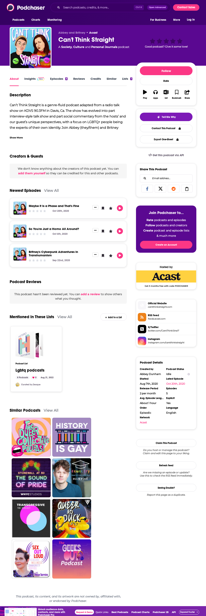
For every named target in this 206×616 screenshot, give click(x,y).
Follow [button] (166, 71)
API (174, 612)
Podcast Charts (140, 612)
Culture (78, 47)
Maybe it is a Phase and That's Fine (54, 206)
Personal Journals (104, 47)
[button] (19, 20)
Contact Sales (186, 7)
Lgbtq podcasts (29, 370)
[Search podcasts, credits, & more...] (98, 7)
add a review (90, 294)
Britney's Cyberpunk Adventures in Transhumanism (53, 253)
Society (66, 47)
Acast (93, 32)
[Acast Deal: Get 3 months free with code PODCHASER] (166, 278)
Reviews (79, 79)
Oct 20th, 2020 (175, 383)
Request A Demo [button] (84, 612)
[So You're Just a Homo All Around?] (19, 231)
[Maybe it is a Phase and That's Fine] (19, 208)
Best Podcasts (119, 612)
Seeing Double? (166, 487)
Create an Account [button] (166, 244)
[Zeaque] (17, 385)
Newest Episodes (25, 190)
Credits (96, 79)
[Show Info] (188, 374)
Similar (111, 79)
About (14, 79)
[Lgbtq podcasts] (29, 345)
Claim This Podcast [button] (166, 443)
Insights (30, 79)
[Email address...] (166, 178)
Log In (191, 19)
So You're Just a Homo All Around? (54, 229)
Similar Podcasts (25, 410)
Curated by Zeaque (30, 384)
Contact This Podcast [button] (166, 128)
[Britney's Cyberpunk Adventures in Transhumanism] (19, 254)
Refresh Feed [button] (166, 465)
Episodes (59, 79)
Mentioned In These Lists (32, 316)
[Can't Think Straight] (30, 48)
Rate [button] (166, 81)
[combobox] (110, 7)
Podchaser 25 (161, 612)
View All (51, 190)
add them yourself (31, 173)
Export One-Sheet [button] (166, 139)
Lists (127, 79)
